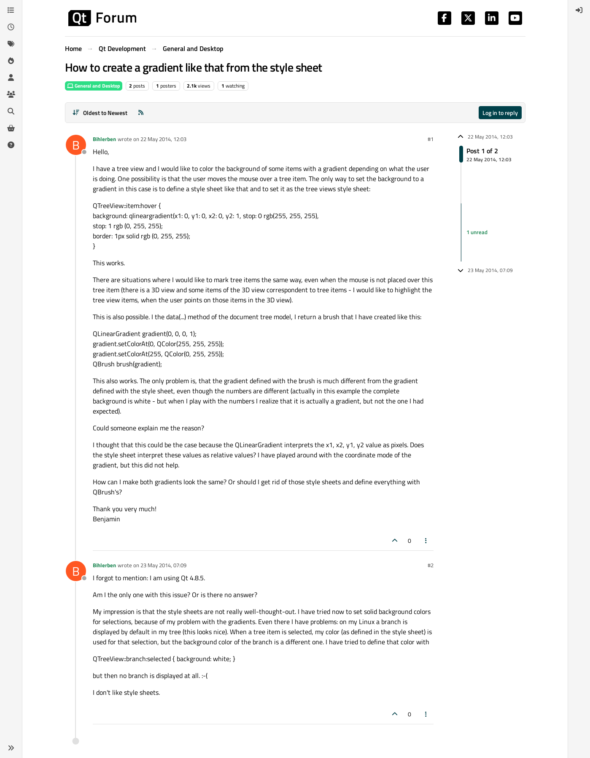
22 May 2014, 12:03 (163, 139)
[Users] (11, 77)
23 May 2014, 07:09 (163, 565)
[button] (11, 748)
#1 (431, 139)
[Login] (579, 10)
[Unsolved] (11, 145)
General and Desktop (93, 86)
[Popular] (11, 60)
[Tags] (11, 44)
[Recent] (11, 27)
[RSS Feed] (141, 112)
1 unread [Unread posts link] (477, 232)
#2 (431, 565)
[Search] (11, 111)
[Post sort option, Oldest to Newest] (100, 112)
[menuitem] (579, 10)
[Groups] (11, 94)
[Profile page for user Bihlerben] (76, 145)
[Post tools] (426, 540)
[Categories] (11, 10)
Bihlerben (104, 139)
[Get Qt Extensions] (11, 128)
